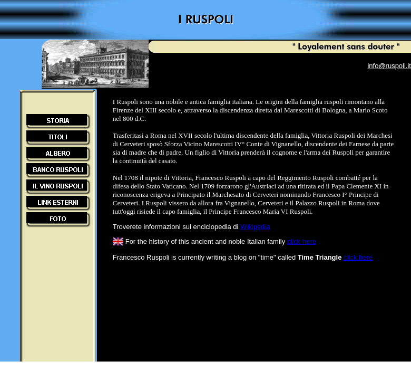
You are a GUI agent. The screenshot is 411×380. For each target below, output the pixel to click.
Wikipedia (255, 227)
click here (301, 241)
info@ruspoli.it (389, 66)
